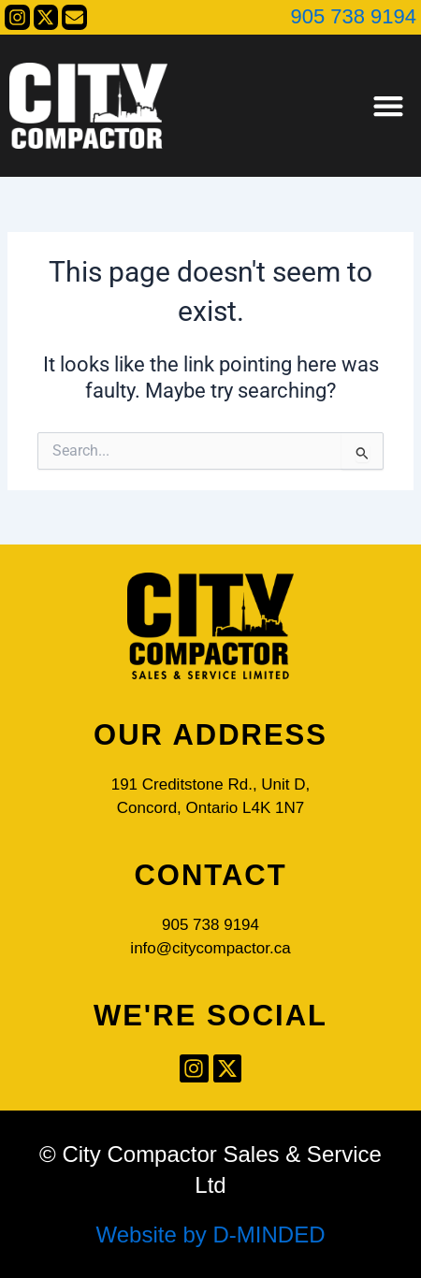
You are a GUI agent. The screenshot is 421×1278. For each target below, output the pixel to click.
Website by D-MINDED (211, 1234)
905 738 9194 (353, 16)
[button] (388, 106)
